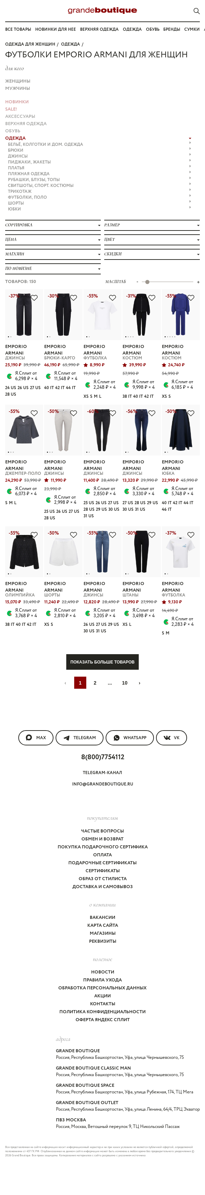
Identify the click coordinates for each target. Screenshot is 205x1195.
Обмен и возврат (102, 839)
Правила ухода (102, 980)
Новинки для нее (55, 29)
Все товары (18, 29)
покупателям (102, 817)
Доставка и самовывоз (102, 887)
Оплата (102, 855)
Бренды (171, 29)
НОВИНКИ (17, 102)
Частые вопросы (102, 831)
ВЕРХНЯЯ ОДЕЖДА (26, 124)
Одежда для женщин (30, 44)
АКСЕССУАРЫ (20, 116)
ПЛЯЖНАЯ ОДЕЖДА (99, 174)
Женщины (17, 81)
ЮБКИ (99, 209)
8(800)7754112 (102, 757)
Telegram (79, 737)
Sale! (11, 109)
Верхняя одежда (99, 29)
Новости (102, 972)
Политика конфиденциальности (102, 1012)
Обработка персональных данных (102, 988)
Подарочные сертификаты (102, 863)
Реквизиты (102, 941)
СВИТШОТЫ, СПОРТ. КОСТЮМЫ (99, 186)
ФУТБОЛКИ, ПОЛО (99, 197)
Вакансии (102, 917)
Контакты (102, 1004)
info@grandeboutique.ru (102, 784)
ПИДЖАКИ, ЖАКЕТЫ (99, 162)
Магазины (103, 933)
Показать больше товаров (102, 662)
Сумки (192, 29)
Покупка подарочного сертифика (103, 847)
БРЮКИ (99, 150)
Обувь (152, 29)
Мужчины (17, 88)
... (110, 683)
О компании (102, 904)
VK (171, 737)
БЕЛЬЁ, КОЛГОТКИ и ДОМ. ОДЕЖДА (99, 145)
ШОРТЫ (99, 203)
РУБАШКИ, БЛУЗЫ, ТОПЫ (99, 180)
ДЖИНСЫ (99, 156)
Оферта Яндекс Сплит (103, 1020)
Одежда (132, 29)
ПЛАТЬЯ (99, 168)
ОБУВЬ (12, 131)
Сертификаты (103, 871)
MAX (36, 737)
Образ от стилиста (103, 879)
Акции (102, 996)
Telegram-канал (102, 773)
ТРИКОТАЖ (99, 192)
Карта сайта (102, 925)
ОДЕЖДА (70, 44)
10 (124, 683)
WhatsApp (129, 737)
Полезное (102, 959)
